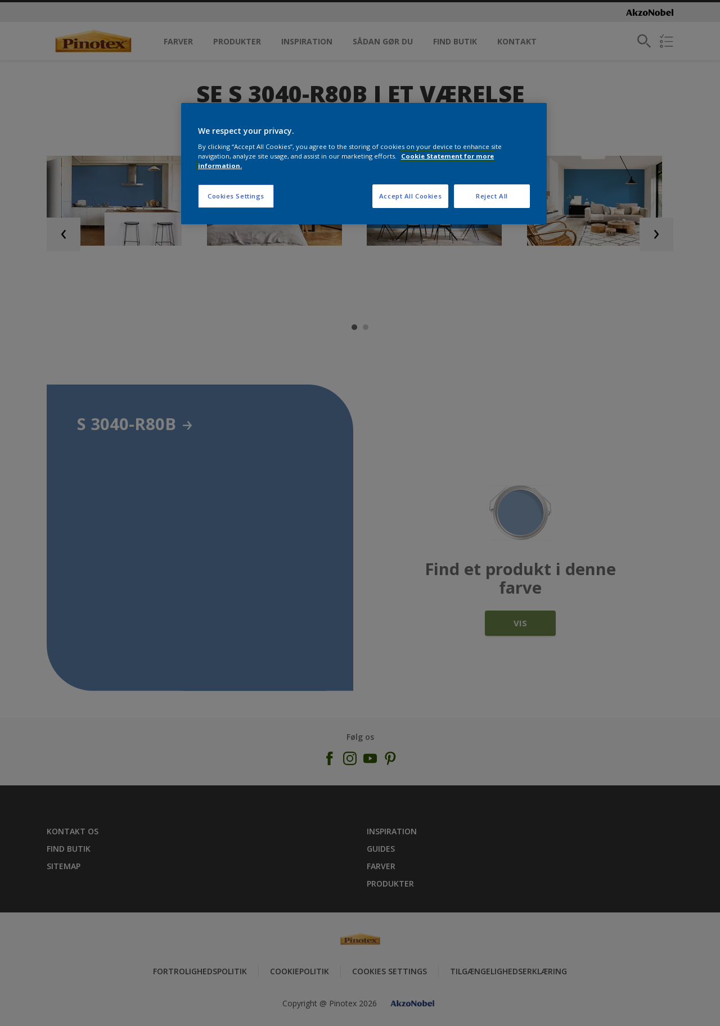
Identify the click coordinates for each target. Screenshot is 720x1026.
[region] (364, 164)
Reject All (492, 196)
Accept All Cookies (410, 196)
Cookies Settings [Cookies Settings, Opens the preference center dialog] (236, 196)
